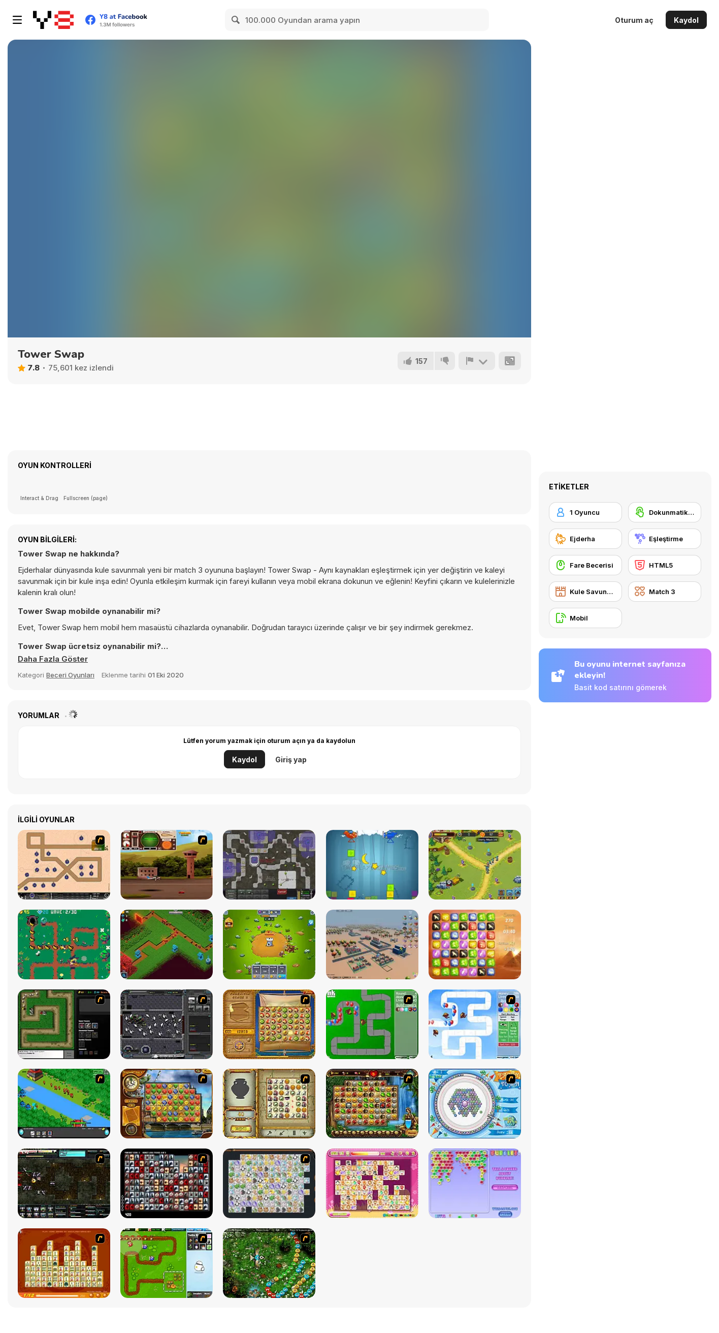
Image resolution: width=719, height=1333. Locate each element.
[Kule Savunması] (585, 591)
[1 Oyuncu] (585, 512)
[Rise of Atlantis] (269, 1024)
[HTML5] (664, 565)
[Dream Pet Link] (372, 1183)
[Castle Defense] (475, 865)
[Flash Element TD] (64, 1024)
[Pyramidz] (475, 944)
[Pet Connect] (269, 1183)
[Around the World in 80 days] (166, 1103)
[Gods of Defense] (166, 944)
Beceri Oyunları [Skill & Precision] (70, 675)
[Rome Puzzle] (372, 1103)
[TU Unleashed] (166, 865)
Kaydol (686, 20)
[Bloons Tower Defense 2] (475, 1024)
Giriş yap (291, 759)
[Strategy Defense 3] (64, 1103)
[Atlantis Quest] (269, 1103)
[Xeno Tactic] (166, 1024)
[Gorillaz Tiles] (166, 1183)
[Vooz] (269, 1263)
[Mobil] (585, 618)
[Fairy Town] (475, 1103)
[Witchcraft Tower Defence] (64, 944)
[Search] (236, 20)
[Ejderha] (585, 539)
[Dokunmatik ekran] (664, 512)
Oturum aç (634, 20)
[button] (53, 659)
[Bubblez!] (475, 1183)
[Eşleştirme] (664, 539)
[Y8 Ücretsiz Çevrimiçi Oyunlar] (53, 20)
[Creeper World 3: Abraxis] (269, 865)
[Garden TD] (166, 1263)
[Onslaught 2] (64, 865)
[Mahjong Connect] (64, 1263)
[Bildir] (477, 361)
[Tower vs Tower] (372, 865)
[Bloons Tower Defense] (372, 1024)
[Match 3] (664, 591)
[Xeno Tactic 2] (64, 1183)
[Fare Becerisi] (585, 565)
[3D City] (372, 944)
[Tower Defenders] (269, 944)
